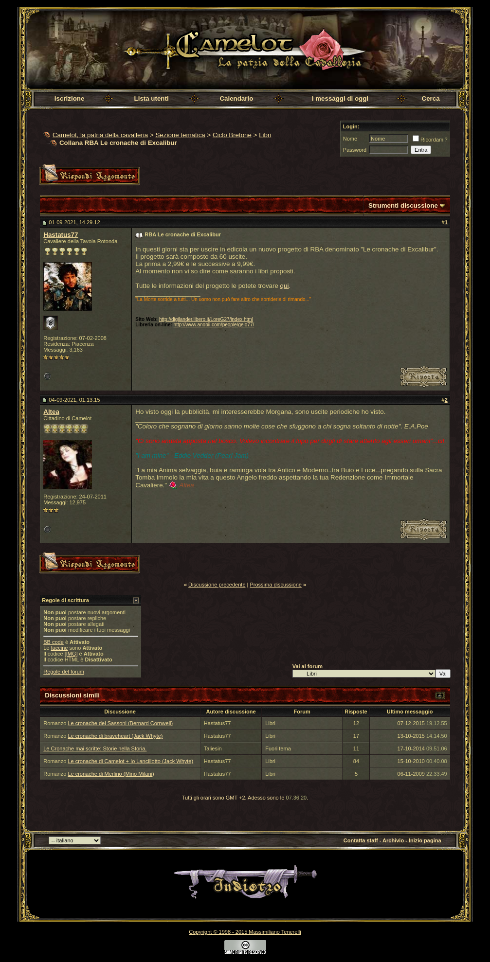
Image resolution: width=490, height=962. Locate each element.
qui (284, 285)
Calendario (236, 98)
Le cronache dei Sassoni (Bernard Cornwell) (120, 723)
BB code (53, 642)
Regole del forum (63, 672)
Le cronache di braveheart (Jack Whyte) (115, 736)
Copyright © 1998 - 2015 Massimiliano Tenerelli (245, 932)
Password (354, 150)
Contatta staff (361, 840)
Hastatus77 (60, 234)
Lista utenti (151, 98)
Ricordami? (430, 140)
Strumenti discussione (403, 205)
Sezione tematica (180, 135)
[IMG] (71, 654)
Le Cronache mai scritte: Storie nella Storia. (94, 748)
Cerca (431, 98)
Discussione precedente (216, 585)
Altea (51, 411)
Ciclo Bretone (232, 135)
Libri (265, 135)
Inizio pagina (425, 840)
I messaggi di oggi (340, 98)
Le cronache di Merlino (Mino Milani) (111, 774)
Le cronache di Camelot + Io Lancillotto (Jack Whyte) (130, 761)
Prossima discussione (276, 585)
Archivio (393, 840)
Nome (350, 139)
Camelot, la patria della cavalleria (100, 135)
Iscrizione (69, 98)
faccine (59, 648)
